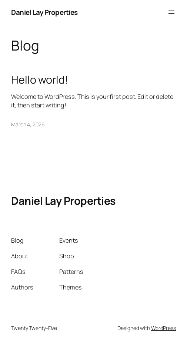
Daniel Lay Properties (44, 12)
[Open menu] (171, 12)
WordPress (163, 327)
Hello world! (39, 79)
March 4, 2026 (28, 124)
